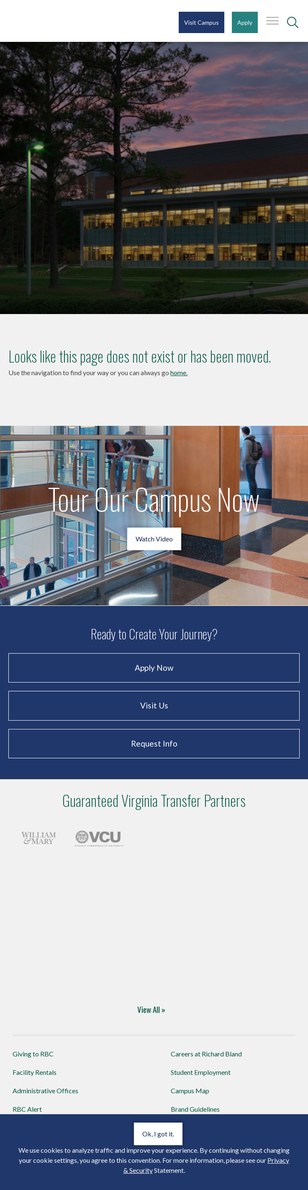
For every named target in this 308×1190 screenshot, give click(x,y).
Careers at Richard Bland (206, 1054)
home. (178, 372)
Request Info (154, 743)
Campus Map (190, 1091)
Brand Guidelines (195, 1109)
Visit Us (154, 705)
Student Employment (201, 1072)
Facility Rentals (34, 1072)
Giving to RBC (33, 1054)
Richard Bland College (58, 20)
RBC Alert (27, 1109)
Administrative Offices (45, 1091)
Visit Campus (201, 22)
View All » (151, 1009)
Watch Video (154, 539)
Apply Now (154, 667)
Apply (244, 22)
